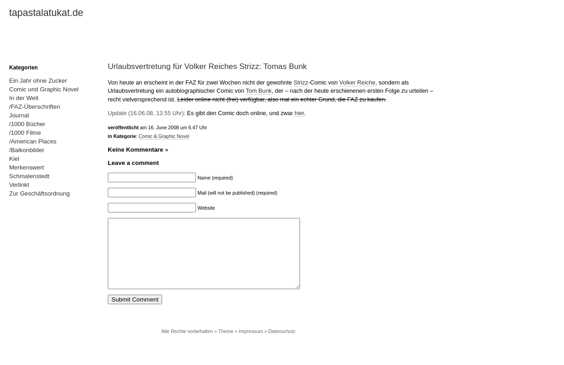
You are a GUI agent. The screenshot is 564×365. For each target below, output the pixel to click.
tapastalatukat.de (46, 12)
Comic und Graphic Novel (44, 89)
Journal (19, 115)
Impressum (251, 345)
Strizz (301, 82)
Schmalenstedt (29, 176)
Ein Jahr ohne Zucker (38, 80)
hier (299, 113)
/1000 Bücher (27, 124)
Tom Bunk (259, 90)
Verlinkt (19, 184)
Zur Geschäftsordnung (39, 193)
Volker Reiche (357, 82)
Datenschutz (282, 345)
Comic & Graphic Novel (164, 136)
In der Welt (23, 98)
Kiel (14, 158)
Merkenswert (26, 167)
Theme (225, 345)
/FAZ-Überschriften (34, 106)
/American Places (33, 141)
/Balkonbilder (26, 150)
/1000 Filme (25, 132)
